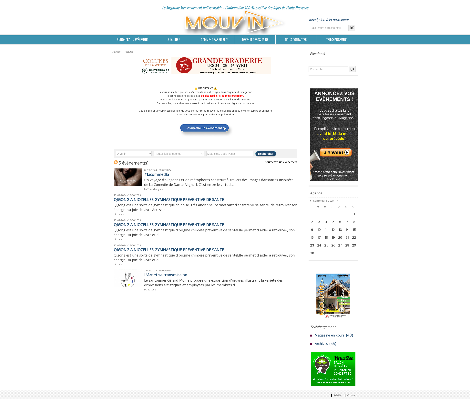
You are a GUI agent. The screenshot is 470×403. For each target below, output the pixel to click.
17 (320, 240)
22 (356, 240)
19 (334, 240)
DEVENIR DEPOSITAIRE (255, 39)
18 (327, 240)
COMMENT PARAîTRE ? (214, 39)
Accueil (116, 51)
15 (356, 231)
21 (349, 240)
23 (312, 248)
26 (334, 248)
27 (341, 248)
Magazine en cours (331, 339)
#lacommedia (158, 174)
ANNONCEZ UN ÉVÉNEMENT (132, 39)
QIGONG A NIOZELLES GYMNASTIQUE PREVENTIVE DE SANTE (176, 200)
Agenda (129, 51)
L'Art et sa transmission (169, 280)
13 (341, 231)
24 (319, 248)
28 (348, 248)
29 (355, 248)
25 (327, 248)
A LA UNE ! (174, 39)
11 (327, 231)
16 (312, 240)
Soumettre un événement (282, 162)
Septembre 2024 (321, 200)
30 (312, 257)
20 (341, 240)
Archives (322, 348)
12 (334, 231)
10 (320, 231)
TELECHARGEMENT (337, 39)
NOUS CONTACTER (296, 39)
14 (349, 231)
